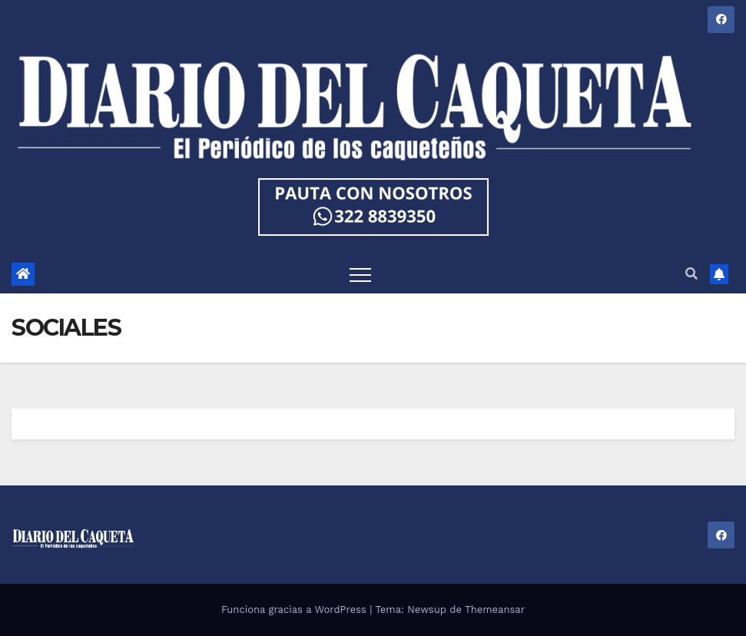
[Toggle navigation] (360, 274)
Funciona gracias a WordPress (295, 609)
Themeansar (495, 609)
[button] (691, 274)
